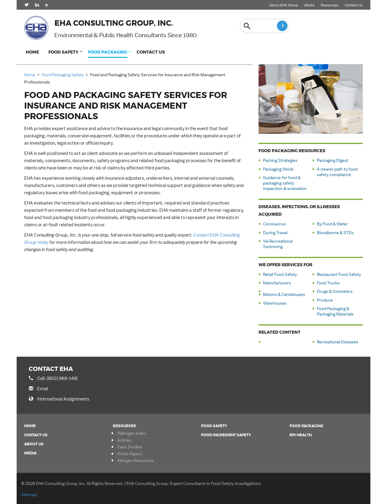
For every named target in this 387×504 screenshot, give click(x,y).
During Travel (275, 232)
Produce (325, 300)
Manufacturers (277, 283)
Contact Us (354, 5)
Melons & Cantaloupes (284, 294)
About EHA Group (283, 5)
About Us (34, 444)
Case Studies (129, 447)
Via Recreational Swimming (278, 243)
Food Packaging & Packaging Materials (335, 311)
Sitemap (29, 494)
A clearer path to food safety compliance (337, 171)
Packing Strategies (280, 160)
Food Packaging (107, 52)
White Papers (129, 454)
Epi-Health (301, 435)
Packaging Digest (332, 160)
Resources (329, 5)
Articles (124, 440)
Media (309, 5)
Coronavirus (274, 224)
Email (42, 388)
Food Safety (63, 52)
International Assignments (63, 399)
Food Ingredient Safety (226, 435)
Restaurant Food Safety (339, 274)
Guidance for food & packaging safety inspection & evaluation (285, 183)
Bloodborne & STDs (335, 232)
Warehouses (275, 303)
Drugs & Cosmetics (335, 291)
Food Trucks (328, 283)
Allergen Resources (135, 460)
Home (32, 52)
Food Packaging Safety (63, 74)
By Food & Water (332, 224)
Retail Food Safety (280, 274)
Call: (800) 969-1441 (57, 378)
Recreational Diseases (337, 342)
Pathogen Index (131, 433)
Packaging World (278, 169)
